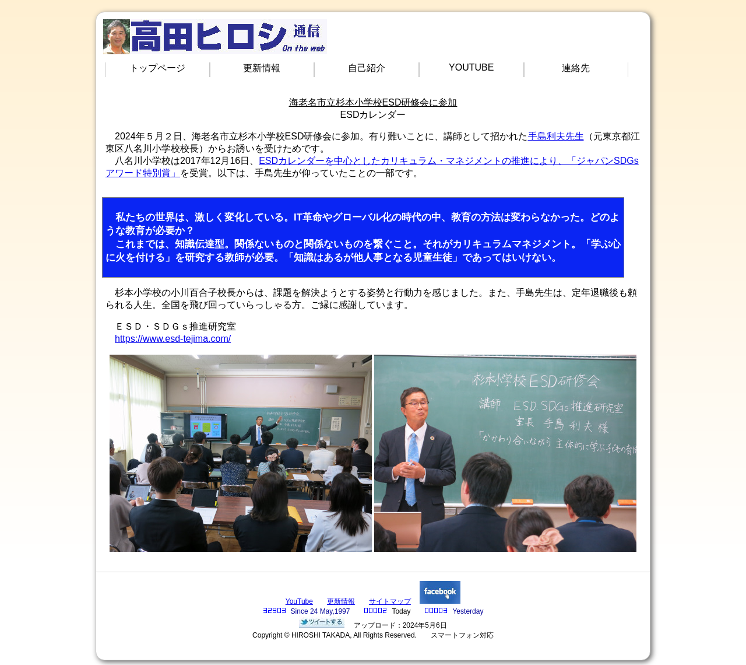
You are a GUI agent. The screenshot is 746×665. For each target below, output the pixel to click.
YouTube (299, 601)
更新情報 (261, 68)
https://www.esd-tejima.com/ (173, 339)
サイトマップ (390, 601)
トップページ (157, 68)
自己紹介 (366, 68)
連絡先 (576, 68)
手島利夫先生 (556, 136)
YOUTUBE (471, 67)
